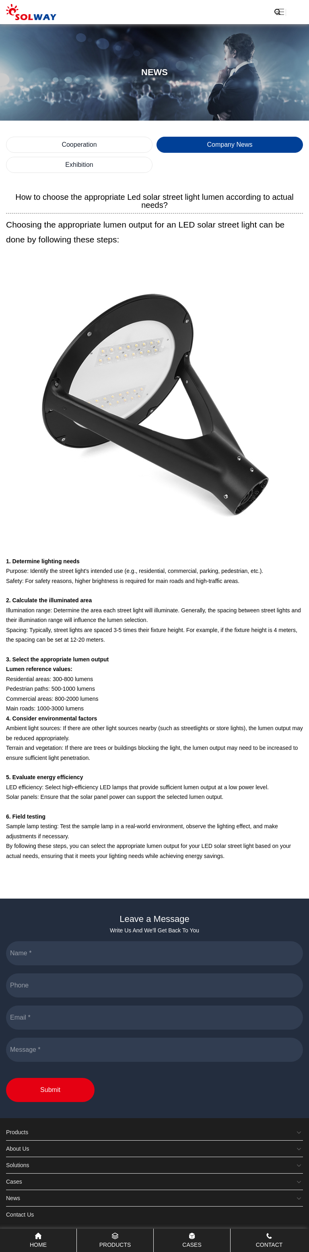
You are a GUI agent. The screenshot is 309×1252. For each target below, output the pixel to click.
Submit (50, 1089)
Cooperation (79, 144)
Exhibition (79, 164)
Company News (230, 144)
